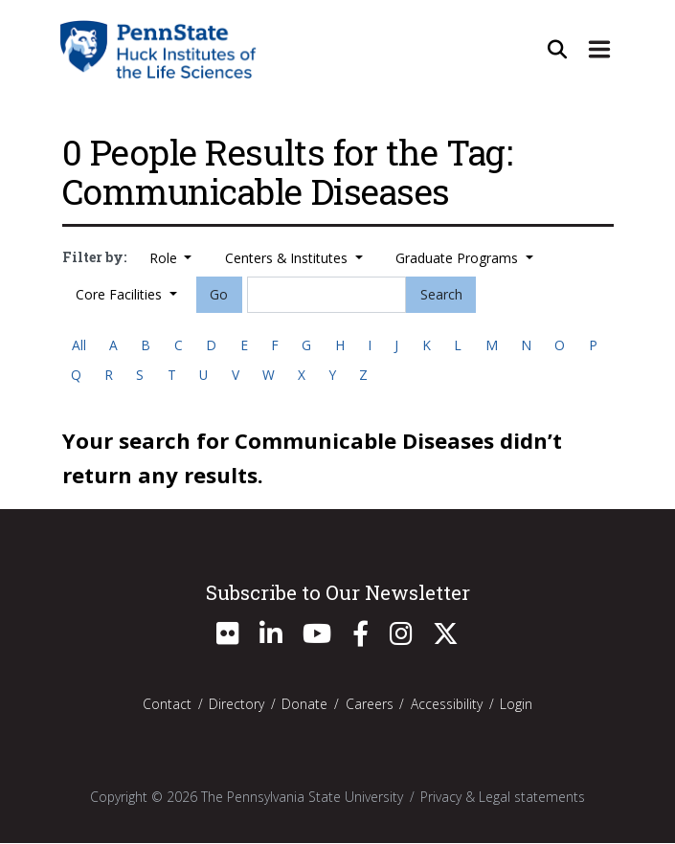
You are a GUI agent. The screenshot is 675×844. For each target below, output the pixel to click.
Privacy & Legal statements (502, 797)
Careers (370, 705)
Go (219, 294)
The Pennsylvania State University (302, 797)
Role (165, 258)
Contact (167, 705)
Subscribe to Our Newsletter (338, 592)
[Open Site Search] (557, 48)
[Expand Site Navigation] (599, 48)
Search (441, 294)
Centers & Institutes (288, 258)
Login (516, 705)
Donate (304, 705)
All (79, 345)
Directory (236, 705)
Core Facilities (121, 294)
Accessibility (447, 705)
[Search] (326, 295)
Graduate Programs (458, 258)
